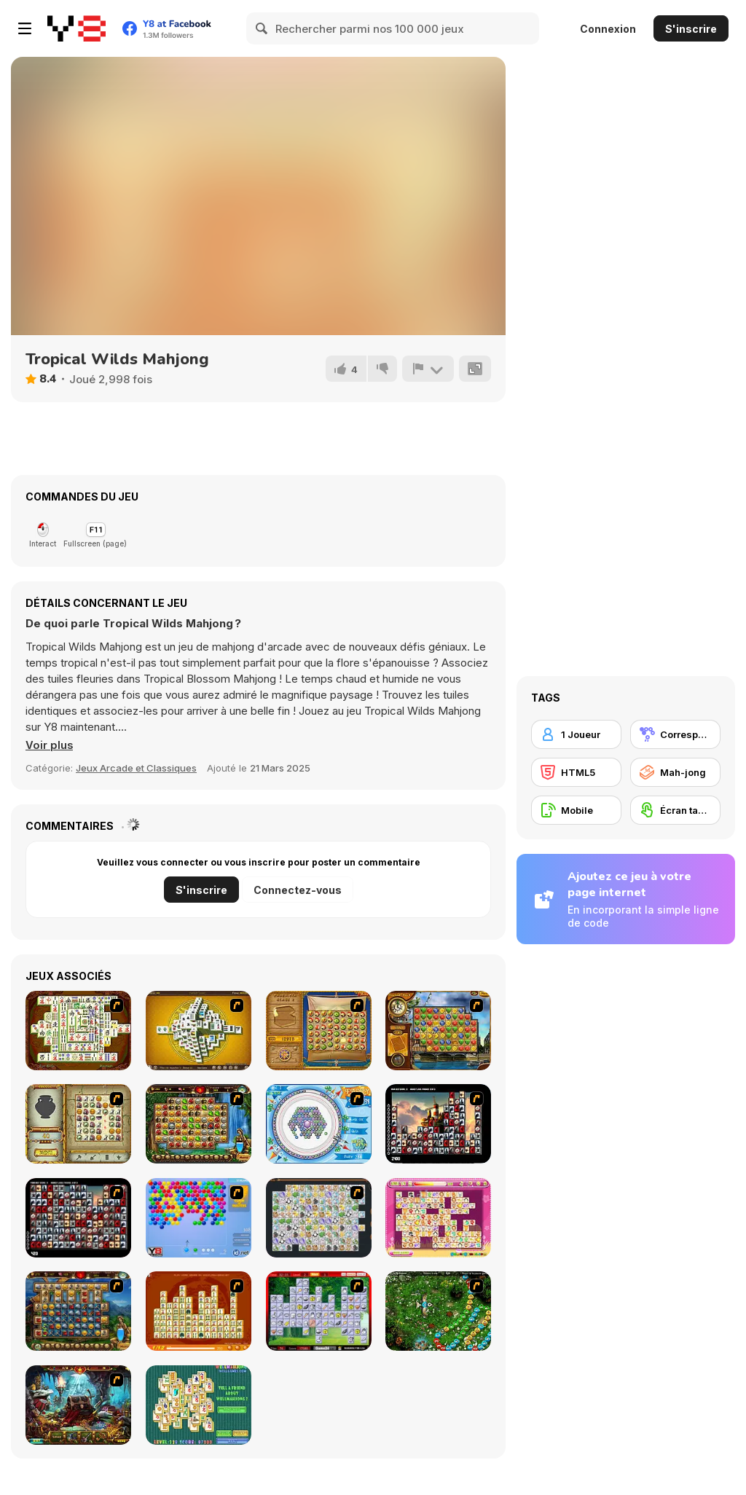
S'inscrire (691, 29)
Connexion (608, 29)
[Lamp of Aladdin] (78, 1405)
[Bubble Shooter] (198, 1217)
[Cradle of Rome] (78, 1311)
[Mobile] (576, 810)
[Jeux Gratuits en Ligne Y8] (76, 28)
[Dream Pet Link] (438, 1217)
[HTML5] (576, 772)
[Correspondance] (675, 734)
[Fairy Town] (319, 1124)
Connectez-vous (298, 890)
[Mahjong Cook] (319, 1311)
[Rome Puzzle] (198, 1124)
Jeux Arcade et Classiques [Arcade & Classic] (136, 768)
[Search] (262, 28)
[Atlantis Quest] (78, 1124)
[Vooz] (438, 1311)
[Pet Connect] (319, 1217)
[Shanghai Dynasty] (78, 1030)
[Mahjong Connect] (198, 1311)
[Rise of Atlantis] (319, 1030)
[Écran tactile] (675, 810)
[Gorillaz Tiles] (78, 1217)
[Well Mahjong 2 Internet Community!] (198, 1405)
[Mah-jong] (675, 772)
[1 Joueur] (576, 734)
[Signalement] (427, 369)
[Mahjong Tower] (198, 1030)
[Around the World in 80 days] (438, 1030)
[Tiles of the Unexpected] (438, 1124)
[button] (49, 745)
